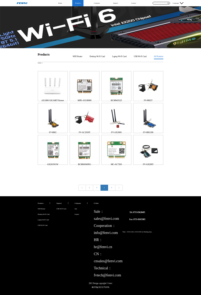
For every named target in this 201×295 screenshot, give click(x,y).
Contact (133, 3)
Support (115, 3)
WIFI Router (77, 57)
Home (60, 3)
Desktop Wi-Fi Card (97, 57)
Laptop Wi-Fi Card (119, 57)
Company (97, 3)
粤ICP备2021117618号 (100, 287)
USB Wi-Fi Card (140, 57)
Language (176, 3)
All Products (158, 57)
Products (78, 3)
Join (76, 209)
